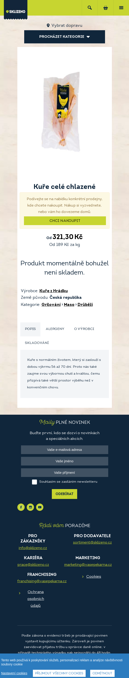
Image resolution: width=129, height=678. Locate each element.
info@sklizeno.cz (33, 548)
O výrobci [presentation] (84, 329)
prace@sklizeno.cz (33, 565)
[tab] (30, 329)
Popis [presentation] (30, 329)
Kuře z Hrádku (53, 291)
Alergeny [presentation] (55, 329)
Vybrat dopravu (66, 26)
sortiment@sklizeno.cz (92, 543)
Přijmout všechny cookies (59, 673)
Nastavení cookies (14, 673)
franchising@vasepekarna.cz (42, 581)
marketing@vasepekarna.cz (88, 565)
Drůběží (85, 305)
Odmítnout (102, 673)
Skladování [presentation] (37, 343)
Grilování (51, 305)
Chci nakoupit (65, 221)
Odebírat (64, 494)
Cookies (93, 577)
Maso (69, 305)
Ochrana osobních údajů (35, 599)
